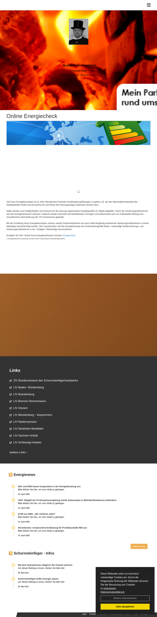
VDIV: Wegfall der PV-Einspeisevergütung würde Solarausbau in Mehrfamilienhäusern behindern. (67, 500)
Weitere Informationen (125, 598)
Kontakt (93, 614)
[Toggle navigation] (148, 9)
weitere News (139, 546)
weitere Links (19, 452)
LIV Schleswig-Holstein (26, 442)
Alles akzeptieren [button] (125, 606)
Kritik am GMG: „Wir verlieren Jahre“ (37, 514)
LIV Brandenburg (22, 394)
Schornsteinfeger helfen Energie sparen (38, 579)
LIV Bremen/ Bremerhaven (28, 401)
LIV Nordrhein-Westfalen (27, 428)
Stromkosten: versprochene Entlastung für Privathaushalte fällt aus (52, 527)
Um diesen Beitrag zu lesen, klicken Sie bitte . (41, 568)
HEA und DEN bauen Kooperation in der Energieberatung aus (49, 486)
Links (15, 370)
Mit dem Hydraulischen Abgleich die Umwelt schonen (45, 565)
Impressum (110, 588)
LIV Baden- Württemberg (27, 387)
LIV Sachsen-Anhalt (24, 435)
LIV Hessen (19, 408)
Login (84, 614)
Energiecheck (68, 235)
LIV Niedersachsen (23, 421)
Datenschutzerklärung (112, 592)
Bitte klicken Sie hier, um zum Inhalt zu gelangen (41, 489)
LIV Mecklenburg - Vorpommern (31, 414)
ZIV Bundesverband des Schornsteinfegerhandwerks (44, 380)
